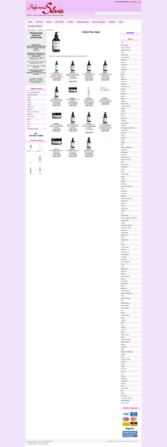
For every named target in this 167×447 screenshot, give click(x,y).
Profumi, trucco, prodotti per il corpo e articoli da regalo (45, 15)
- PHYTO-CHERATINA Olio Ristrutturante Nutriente (73, 125)
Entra (116, 1)
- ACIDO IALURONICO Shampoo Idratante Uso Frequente (72, 75)
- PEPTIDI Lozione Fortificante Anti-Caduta (105, 99)
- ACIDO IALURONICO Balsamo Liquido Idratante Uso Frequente (56, 75)
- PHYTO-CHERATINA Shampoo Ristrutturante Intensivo (89, 125)
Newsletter (130, 32)
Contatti (70, 22)
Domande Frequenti (35, 26)
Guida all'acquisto (83, 22)
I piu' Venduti (59, 22)
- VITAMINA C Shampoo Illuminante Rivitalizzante (72, 151)
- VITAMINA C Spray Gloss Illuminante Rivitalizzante (89, 151)
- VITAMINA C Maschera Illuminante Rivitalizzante (56, 151)
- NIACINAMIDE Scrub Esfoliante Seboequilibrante (73, 100)
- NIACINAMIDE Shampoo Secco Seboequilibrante (89, 100)
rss (137, 441)
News (121, 22)
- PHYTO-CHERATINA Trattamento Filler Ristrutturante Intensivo (105, 125)
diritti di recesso (119, 441)
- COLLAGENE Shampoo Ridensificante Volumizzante (105, 75)
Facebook (112, 22)
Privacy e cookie (130, 441)
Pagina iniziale (31, 30)
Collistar (40, 30)
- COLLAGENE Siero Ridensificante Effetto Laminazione (56, 100)
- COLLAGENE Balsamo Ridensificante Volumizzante (88, 75)
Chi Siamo (39, 22)
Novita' (49, 22)
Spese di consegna (98, 22)
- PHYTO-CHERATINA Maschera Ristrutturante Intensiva (56, 125)
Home (30, 22)
